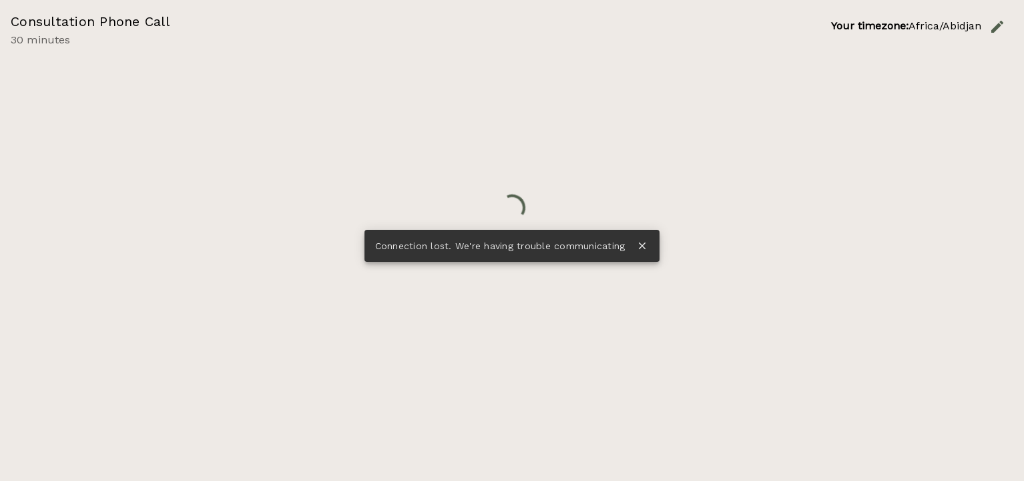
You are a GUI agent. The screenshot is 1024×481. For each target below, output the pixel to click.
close (642, 246)
